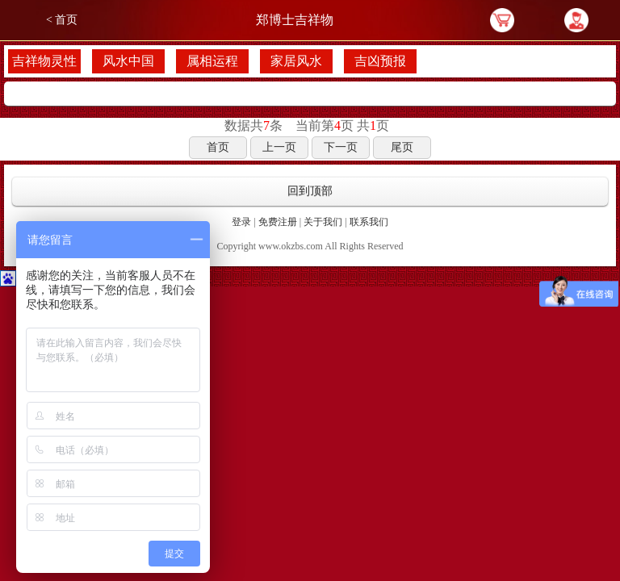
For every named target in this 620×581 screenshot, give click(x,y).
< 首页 (62, 20)
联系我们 (369, 222)
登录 (241, 222)
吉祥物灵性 (44, 61)
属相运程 (212, 61)
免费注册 (277, 222)
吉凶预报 (380, 61)
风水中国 (128, 61)
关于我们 (323, 222)
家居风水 (296, 61)
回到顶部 (310, 191)
